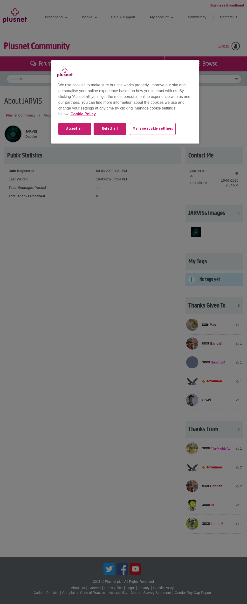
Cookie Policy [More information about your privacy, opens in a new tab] (83, 114)
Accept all (74, 129)
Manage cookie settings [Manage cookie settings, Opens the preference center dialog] (153, 129)
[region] (125, 101)
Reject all (110, 129)
